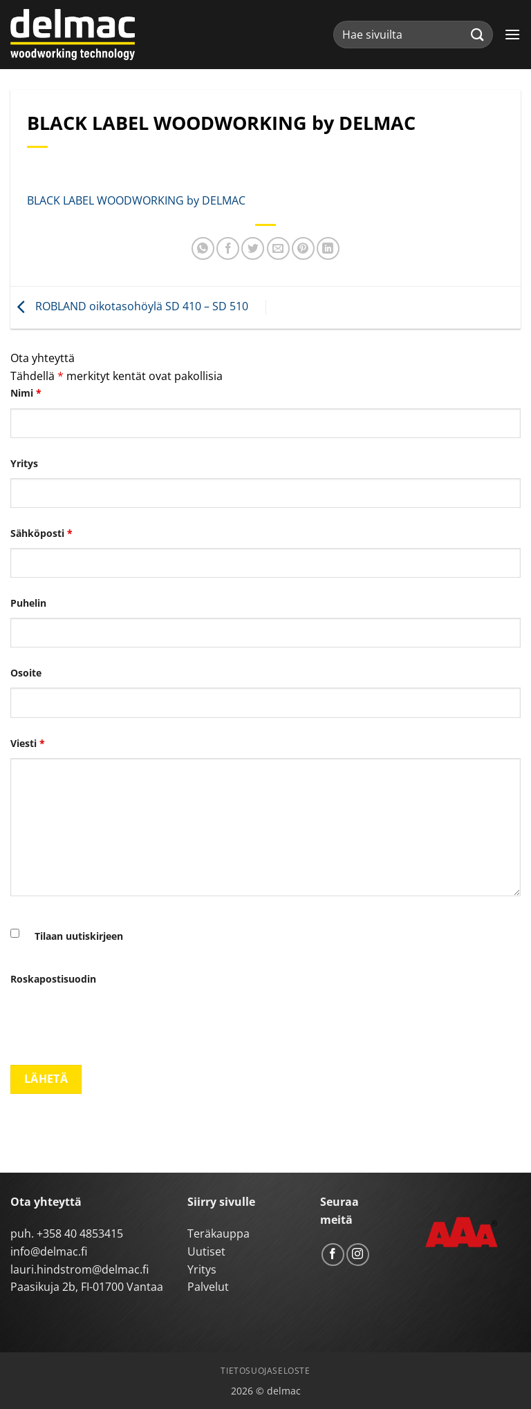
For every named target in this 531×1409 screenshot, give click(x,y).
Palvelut (208, 1286)
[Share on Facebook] (227, 248)
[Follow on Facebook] (333, 1254)
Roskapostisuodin (53, 978)
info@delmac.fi (48, 1251)
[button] (512, 34)
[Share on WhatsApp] (203, 248)
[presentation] (115, 1021)
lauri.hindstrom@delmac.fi (79, 1269)
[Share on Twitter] (252, 248)
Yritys (24, 463)
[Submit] (478, 34)
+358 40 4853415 (80, 1233)
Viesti (27, 743)
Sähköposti (41, 533)
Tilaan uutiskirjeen (79, 936)
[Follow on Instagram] (357, 1254)
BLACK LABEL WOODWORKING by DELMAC (136, 200)
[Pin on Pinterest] (303, 248)
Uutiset (206, 1251)
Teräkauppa (218, 1233)
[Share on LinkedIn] (328, 248)
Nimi (25, 392)
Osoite (25, 672)
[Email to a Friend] (278, 248)
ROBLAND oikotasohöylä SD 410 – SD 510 (129, 306)
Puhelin (28, 602)
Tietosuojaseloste (265, 1371)
